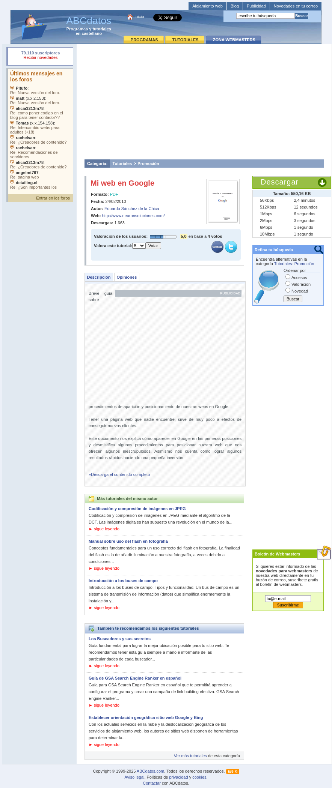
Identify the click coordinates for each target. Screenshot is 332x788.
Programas (77, 29)
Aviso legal (134, 777)
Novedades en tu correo (296, 6)
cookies (199, 777)
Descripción (99, 277)
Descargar (280, 182)
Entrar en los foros (53, 198)
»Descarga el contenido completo (119, 474)
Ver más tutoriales (190, 755)
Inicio (139, 16)
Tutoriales (122, 163)
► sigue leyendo (104, 529)
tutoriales (101, 29)
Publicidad (256, 6)
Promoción (148, 163)
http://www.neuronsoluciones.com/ (133, 215)
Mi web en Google (122, 183)
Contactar (152, 783)
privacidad (178, 777)
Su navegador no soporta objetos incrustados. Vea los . (40, 129)
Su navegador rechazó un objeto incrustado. (40, 56)
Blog (235, 6)
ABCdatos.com (150, 771)
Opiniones (126, 277)
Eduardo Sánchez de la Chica (131, 208)
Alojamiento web (207, 6)
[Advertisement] (204, 101)
